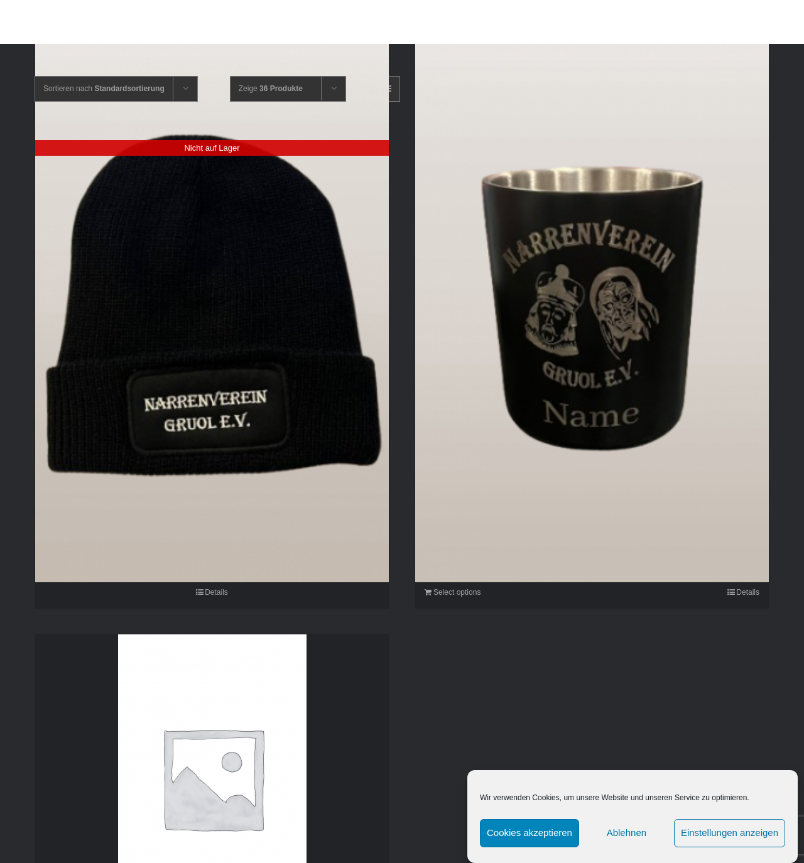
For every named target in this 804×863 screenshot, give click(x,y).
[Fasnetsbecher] (592, 313)
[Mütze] (212, 313)
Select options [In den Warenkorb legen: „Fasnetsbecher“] (457, 592)
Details (216, 592)
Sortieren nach (104, 88)
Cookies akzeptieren (529, 838)
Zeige (271, 88)
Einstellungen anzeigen (729, 838)
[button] (763, 22)
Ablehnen (626, 838)
